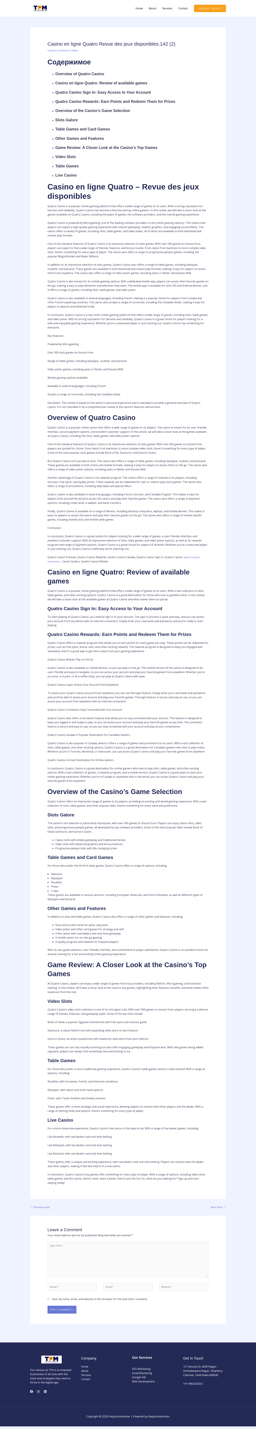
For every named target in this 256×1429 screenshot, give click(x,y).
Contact (183, 8)
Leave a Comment (58, 50)
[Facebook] (31, 1394)
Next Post (218, 1207)
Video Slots (67, 156)
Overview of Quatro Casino (84, 73)
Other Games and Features (84, 138)
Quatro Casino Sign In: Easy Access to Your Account (112, 92)
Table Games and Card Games (88, 128)
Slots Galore (68, 119)
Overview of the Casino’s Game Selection (100, 110)
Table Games (69, 165)
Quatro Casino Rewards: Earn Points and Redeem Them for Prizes (127, 101)
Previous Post (40, 1207)
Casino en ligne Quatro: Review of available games (110, 82)
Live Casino (68, 175)
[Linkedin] (45, 1394)
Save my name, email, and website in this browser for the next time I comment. (100, 1301)
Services (168, 8)
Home (141, 8)
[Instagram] (38, 1394)
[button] (210, 8)
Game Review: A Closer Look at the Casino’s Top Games (116, 147)
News (75, 50)
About (154, 8)
